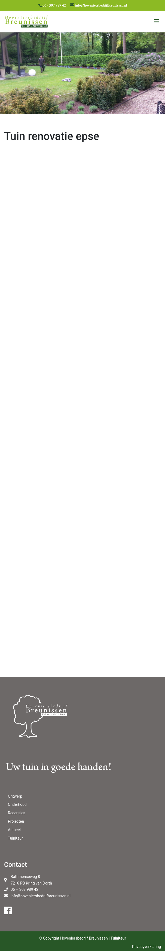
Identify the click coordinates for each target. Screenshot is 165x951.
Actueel (14, 830)
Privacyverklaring (146, 946)
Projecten (16, 821)
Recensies (16, 813)
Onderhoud (17, 804)
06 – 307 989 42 (24, 889)
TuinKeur (15, 838)
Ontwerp (15, 796)
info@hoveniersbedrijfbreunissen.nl (41, 896)
